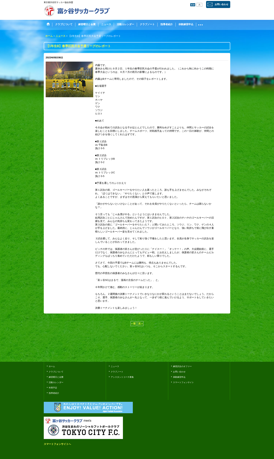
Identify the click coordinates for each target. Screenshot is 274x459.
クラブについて (56, 372)
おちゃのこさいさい (219, 353)
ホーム (52, 366)
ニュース (115, 366)
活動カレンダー (56, 382)
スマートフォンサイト (183, 382)
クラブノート (117, 372)
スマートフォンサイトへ (57, 444)
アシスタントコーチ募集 (122, 377)
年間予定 (53, 388)
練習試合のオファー (182, 366)
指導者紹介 (54, 393)
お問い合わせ (221, 4)
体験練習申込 (179, 377)
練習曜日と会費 (56, 377)
